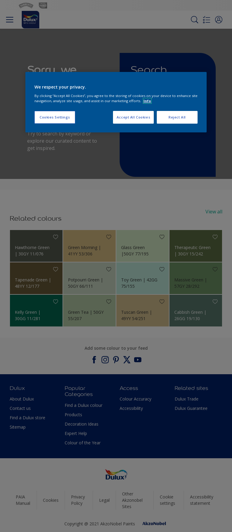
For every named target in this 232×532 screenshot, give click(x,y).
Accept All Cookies (133, 117)
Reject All (177, 117)
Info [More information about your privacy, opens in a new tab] (147, 101)
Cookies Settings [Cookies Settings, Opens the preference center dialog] (55, 117)
